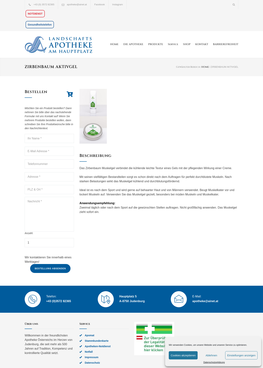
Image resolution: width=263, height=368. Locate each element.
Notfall (89, 351)
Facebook (99, 4)
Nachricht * (49, 214)
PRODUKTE (155, 44)
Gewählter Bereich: (188, 67)
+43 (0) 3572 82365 (44, 4)
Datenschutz (92, 362)
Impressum (91, 357)
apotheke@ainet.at (77, 4)
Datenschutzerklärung (214, 362)
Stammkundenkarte (96, 340)
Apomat (89, 335)
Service (173, 44)
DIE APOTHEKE (133, 44)
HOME (114, 44)
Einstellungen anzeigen (241, 355)
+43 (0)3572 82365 (58, 301)
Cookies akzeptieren (183, 355)
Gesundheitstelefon (40, 24)
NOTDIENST (35, 13)
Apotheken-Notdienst (98, 346)
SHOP (186, 44)
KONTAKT (201, 44)
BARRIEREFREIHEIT (225, 44)
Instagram (117, 4)
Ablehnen (211, 355)
